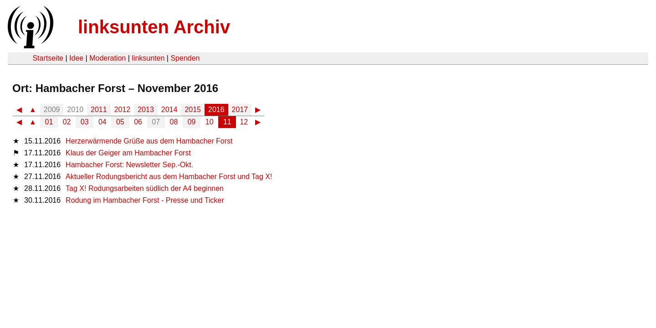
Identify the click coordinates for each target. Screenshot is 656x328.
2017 (240, 109)
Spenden (185, 58)
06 (138, 122)
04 (102, 122)
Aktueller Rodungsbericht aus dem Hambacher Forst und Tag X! (169, 176)
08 (174, 122)
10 (209, 122)
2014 (169, 109)
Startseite (47, 58)
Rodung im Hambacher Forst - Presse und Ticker (145, 200)
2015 (192, 109)
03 (85, 122)
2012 (122, 109)
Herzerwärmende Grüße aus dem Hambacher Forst (149, 141)
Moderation (107, 58)
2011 (99, 109)
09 (192, 122)
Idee (76, 58)
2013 (146, 109)
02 (67, 122)
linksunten (148, 58)
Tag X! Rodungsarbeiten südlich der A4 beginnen (145, 188)
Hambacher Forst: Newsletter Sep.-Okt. (129, 165)
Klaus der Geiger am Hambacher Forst (128, 153)
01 (49, 122)
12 (244, 122)
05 (120, 122)
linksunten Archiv (154, 27)
